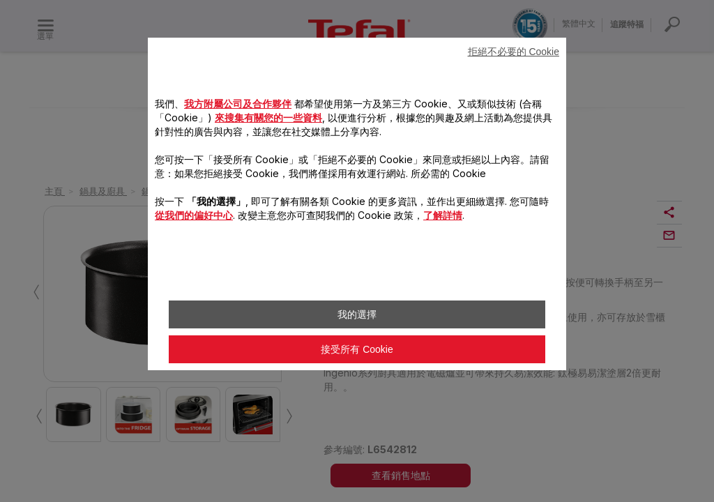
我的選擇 (357, 314)
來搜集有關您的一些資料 (268, 117)
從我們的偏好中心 (194, 215)
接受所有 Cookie (357, 349)
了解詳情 (442, 215)
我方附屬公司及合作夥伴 (237, 103)
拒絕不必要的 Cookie (513, 51)
